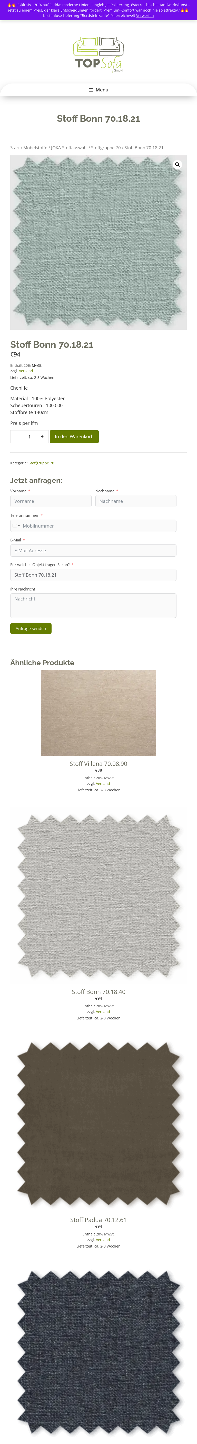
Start (15, 148)
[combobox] (16, 526)
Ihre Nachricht (22, 589)
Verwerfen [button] (145, 15)
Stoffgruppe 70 (106, 148)
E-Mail (15, 539)
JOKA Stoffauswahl (69, 148)
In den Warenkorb (74, 436)
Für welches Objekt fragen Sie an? (40, 564)
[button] (177, 164)
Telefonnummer (24, 515)
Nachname (104, 490)
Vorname (18, 490)
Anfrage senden (31, 628)
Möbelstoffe (35, 148)
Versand (26, 370)
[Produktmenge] (29, 436)
